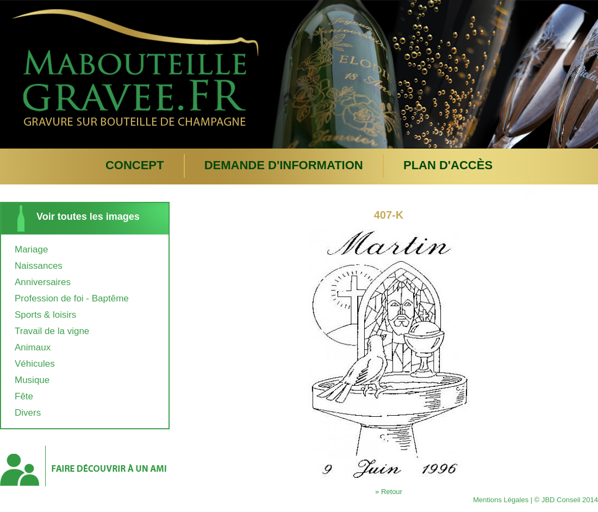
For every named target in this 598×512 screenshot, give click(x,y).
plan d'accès (448, 165)
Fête (24, 396)
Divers (28, 413)
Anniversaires (43, 282)
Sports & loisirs (45, 315)
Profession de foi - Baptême (72, 298)
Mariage (31, 249)
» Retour (388, 492)
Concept (134, 165)
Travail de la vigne (52, 331)
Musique (32, 380)
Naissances (39, 266)
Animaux (33, 347)
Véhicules (35, 364)
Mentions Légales (500, 500)
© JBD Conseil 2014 (566, 500)
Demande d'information (283, 165)
